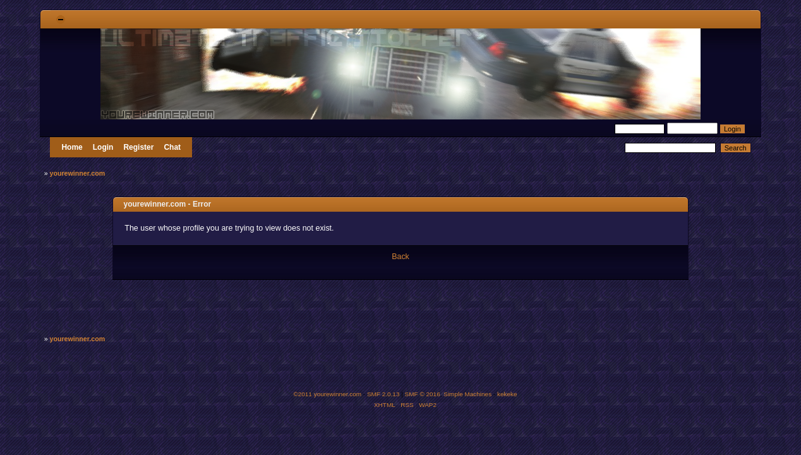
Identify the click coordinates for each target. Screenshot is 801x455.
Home (71, 147)
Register (138, 147)
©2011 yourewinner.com (327, 394)
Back (400, 256)
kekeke (507, 394)
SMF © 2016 (422, 394)
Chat (172, 147)
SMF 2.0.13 (383, 394)
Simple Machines (467, 394)
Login (103, 147)
